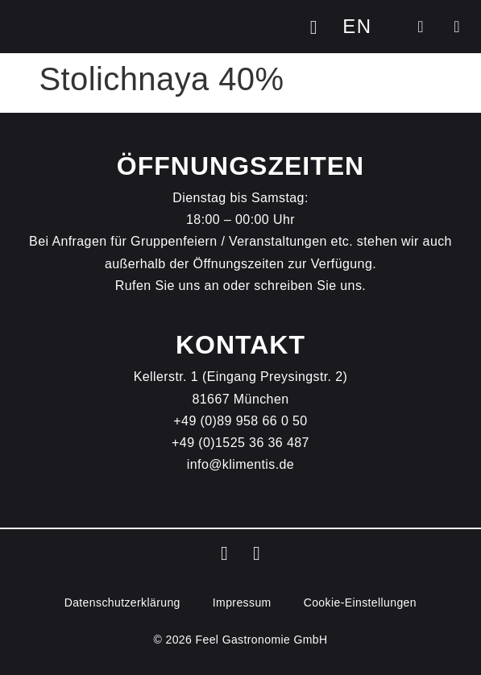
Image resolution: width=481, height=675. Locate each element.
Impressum (242, 602)
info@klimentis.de (240, 464)
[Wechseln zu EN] (357, 26)
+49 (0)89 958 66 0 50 (240, 421)
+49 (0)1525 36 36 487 (240, 442)
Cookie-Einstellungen (360, 602)
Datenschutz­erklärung (122, 602)
